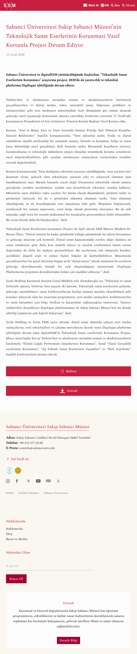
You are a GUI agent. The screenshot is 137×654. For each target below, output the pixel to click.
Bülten (69, 371)
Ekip (9, 533)
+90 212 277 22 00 (31, 442)
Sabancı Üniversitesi (56, 493)
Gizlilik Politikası (28, 493)
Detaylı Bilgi (68, 640)
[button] (128, 5)
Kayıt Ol (16, 578)
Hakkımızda (14, 528)
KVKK (10, 493)
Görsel (68, 390)
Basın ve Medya (17, 539)
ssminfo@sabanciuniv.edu (37, 448)
